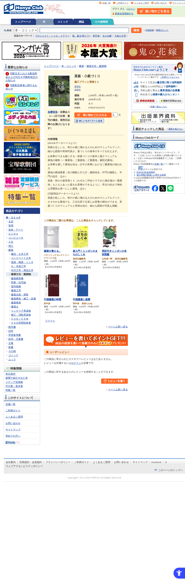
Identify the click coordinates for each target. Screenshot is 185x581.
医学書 (12, 327)
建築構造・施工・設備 (23, 298)
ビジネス (13, 233)
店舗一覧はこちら (158, 107)
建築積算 (16, 302)
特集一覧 (10, 390)
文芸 (10, 221)
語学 (10, 331)
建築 (10, 250)
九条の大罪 (120, 36)
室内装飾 (16, 286)
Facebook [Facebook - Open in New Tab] (156, 462)
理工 (10, 246)
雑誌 (81, 21)
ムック (12, 359)
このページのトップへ (170, 470)
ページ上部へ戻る (118, 326)
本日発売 (10, 373)
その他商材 (101, 21)
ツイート (50, 320)
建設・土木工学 (19, 254)
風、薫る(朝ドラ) (81, 36)
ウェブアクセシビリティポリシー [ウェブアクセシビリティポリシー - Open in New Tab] (24, 466)
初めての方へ (13, 435)
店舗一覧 (106, 3)
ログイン (131, 9)
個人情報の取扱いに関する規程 (151, 175)
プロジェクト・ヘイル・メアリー (52, 36)
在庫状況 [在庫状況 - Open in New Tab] (53, 112)
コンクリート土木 (21, 258)
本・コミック (13, 217)
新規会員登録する (124, 13)
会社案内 (11, 462)
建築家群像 (17, 278)
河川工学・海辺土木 (22, 270)
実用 (10, 225)
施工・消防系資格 (21, 314)
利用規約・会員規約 (30, 462)
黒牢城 (96, 36)
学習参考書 (14, 335)
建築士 (14, 306)
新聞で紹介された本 (17, 377)
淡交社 (77, 86)
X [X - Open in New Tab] (166, 462)
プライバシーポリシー (58, 462)
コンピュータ (15, 237)
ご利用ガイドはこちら (169, 77)
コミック (62, 21)
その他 (12, 351)
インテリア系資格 (21, 310)
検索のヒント (162, 30)
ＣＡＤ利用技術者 (21, 322)
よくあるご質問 (141, 3)
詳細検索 (150, 30)
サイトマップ (178, 3)
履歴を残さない (175, 129)
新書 (10, 347)
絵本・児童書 (15, 339)
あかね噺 (107, 36)
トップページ (23, 21)
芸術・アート (15, 229)
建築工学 (16, 290)
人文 (10, 241)
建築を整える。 (52, 251)
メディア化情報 (14, 382)
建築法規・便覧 (19, 294)
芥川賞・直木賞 (14, 386)
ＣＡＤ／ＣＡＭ (19, 318)
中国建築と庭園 (81, 299)
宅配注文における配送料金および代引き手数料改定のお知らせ (22, 77)
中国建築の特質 (52, 299)
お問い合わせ (160, 3)
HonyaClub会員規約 (146, 172)
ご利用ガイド (122, 3)
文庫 (10, 343)
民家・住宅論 (18, 282)
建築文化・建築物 (21, 274)
